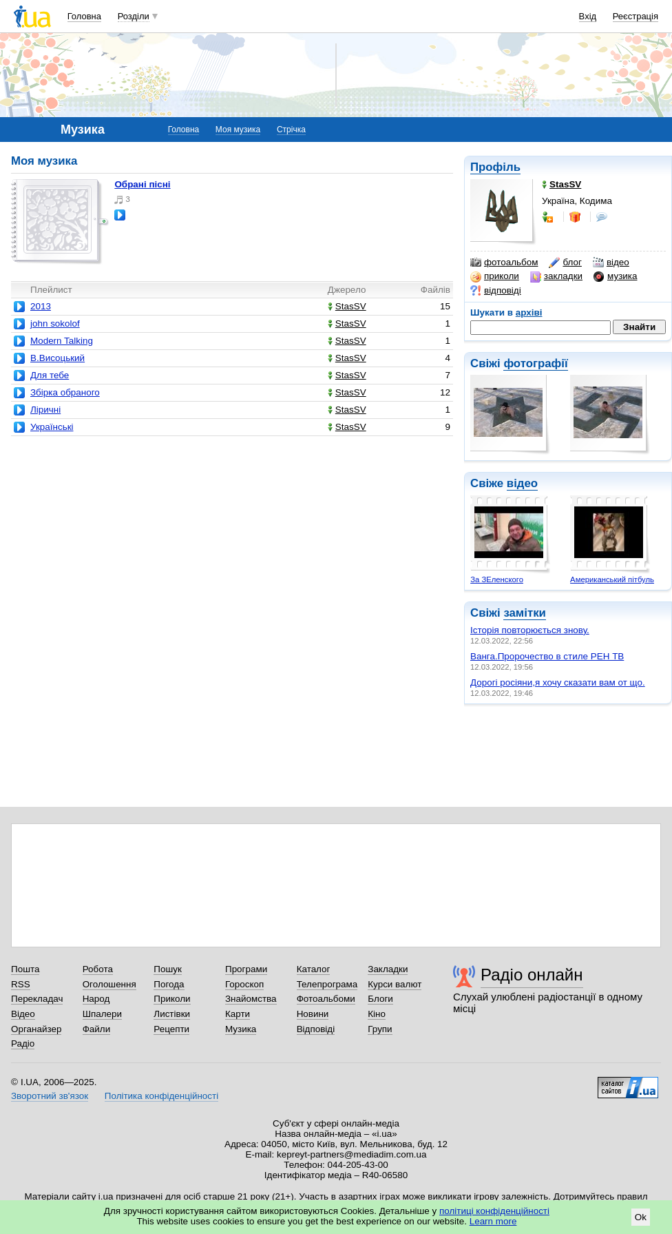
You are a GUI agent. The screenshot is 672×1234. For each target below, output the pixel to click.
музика (615, 276)
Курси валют (394, 984)
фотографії (535, 363)
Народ (96, 999)
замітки (524, 612)
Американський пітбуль (612, 579)
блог (565, 262)
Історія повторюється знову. (529, 630)
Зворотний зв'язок (49, 1096)
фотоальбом (504, 262)
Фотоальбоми (326, 999)
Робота (98, 969)
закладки (556, 276)
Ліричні (45, 409)
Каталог (313, 969)
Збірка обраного (65, 392)
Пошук (168, 969)
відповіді (495, 290)
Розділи (133, 16)
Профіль (495, 167)
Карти (237, 1014)
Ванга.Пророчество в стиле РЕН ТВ (547, 656)
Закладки (388, 969)
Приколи (172, 999)
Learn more (493, 1221)
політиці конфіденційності (494, 1211)
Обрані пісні (142, 184)
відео (611, 262)
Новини (313, 1014)
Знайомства (251, 999)
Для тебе (49, 375)
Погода (169, 984)
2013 (40, 306)
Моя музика (238, 129)
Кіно (377, 1014)
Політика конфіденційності (161, 1096)
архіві (529, 312)
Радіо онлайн (532, 974)
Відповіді (316, 1029)
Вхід (588, 16)
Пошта (25, 969)
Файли (97, 1029)
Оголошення (109, 984)
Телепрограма (327, 984)
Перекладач (37, 999)
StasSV (347, 306)
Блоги (380, 999)
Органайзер (36, 1029)
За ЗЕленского (496, 579)
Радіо (22, 1043)
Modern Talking (61, 341)
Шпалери (102, 1014)
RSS (20, 984)
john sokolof (55, 323)
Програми (246, 969)
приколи (494, 276)
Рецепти (171, 1029)
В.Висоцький (57, 358)
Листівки (172, 1014)
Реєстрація (635, 16)
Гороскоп (244, 984)
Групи (380, 1029)
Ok (641, 1217)
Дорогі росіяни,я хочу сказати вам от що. (557, 682)
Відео (23, 1014)
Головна (84, 16)
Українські (52, 427)
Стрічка (291, 129)
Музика (240, 1029)
